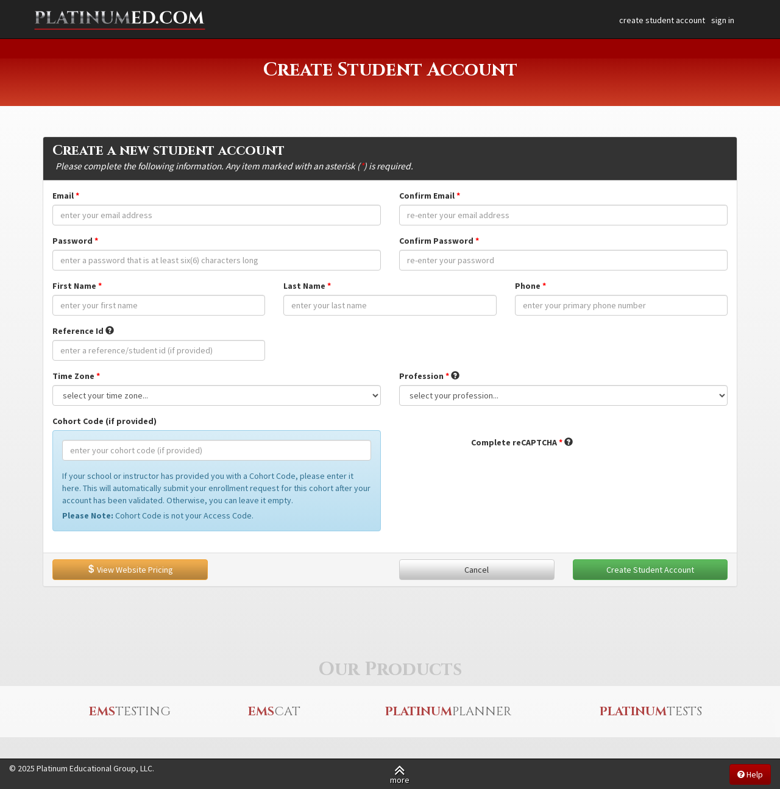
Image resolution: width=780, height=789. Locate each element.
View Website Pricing (130, 569)
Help (750, 774)
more (400, 773)
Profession (421, 375)
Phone (528, 285)
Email (63, 195)
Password (72, 240)
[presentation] (563, 475)
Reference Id (78, 330)
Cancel (476, 569)
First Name (74, 285)
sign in (722, 20)
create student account (662, 20)
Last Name (304, 285)
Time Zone (73, 375)
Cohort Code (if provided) (104, 421)
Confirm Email (427, 195)
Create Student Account (650, 569)
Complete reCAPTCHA (514, 442)
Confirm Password (436, 240)
